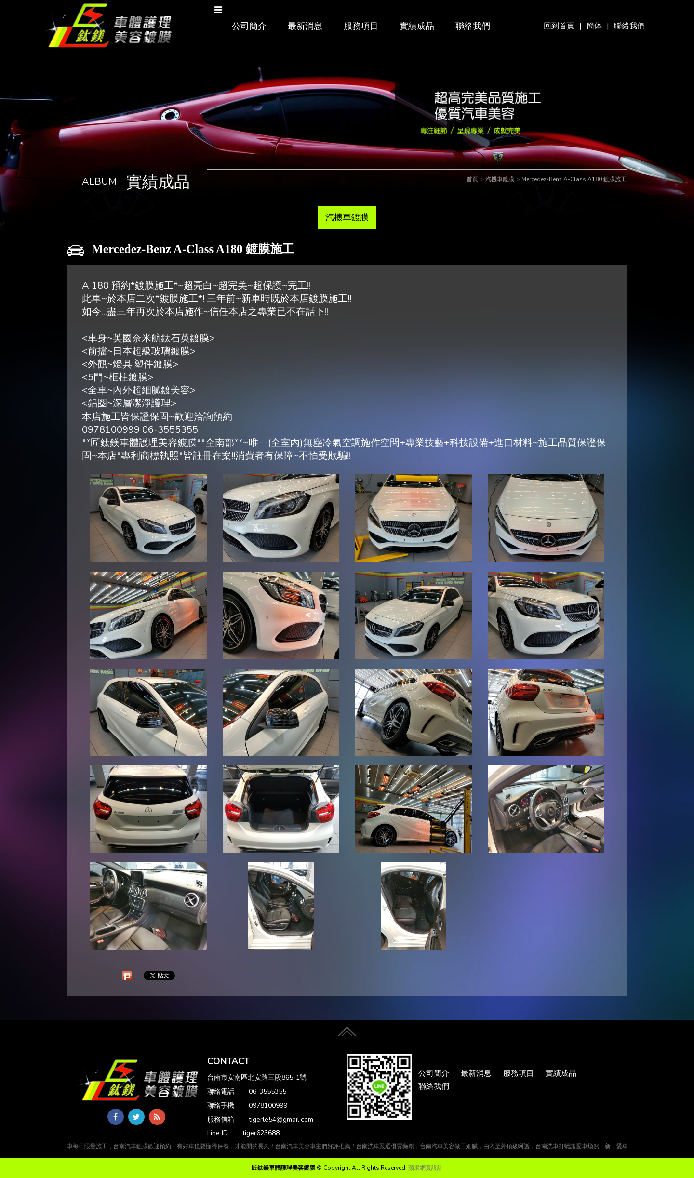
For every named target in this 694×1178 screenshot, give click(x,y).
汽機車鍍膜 (347, 217)
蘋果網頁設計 (425, 1168)
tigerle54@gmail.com (281, 1119)
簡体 (594, 26)
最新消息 (305, 26)
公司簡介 (249, 26)
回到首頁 (559, 26)
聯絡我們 (629, 26)
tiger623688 (261, 1133)
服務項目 (361, 26)
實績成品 (417, 26)
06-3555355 (267, 1091)
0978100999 (268, 1105)
